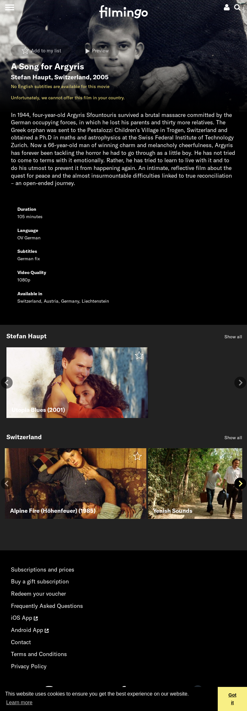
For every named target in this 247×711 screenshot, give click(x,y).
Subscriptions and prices (42, 569)
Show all (233, 337)
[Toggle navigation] (9, 7)
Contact (21, 642)
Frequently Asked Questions (47, 605)
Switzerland (72, 77)
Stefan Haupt (31, 77)
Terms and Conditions (39, 654)
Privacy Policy (29, 666)
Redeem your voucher (38, 593)
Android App (30, 630)
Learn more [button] (19, 702)
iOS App (24, 617)
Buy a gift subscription (40, 581)
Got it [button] (232, 698)
